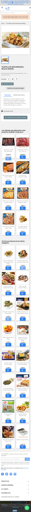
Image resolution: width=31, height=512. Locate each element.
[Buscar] (15, 12)
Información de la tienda (10, 497)
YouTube (11, 474)
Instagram (15, 474)
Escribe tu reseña (7, 84)
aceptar (15, 510)
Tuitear (12, 79)
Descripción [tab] (8, 95)
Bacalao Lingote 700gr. (23, 439)
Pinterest (16, 79)
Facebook (2, 474)
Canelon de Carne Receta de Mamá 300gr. (22, 339)
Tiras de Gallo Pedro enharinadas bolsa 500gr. (8, 262)
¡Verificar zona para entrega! (15, 88)
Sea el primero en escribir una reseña (15, 117)
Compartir (8, 79)
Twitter (6, 474)
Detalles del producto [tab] (19, 95)
